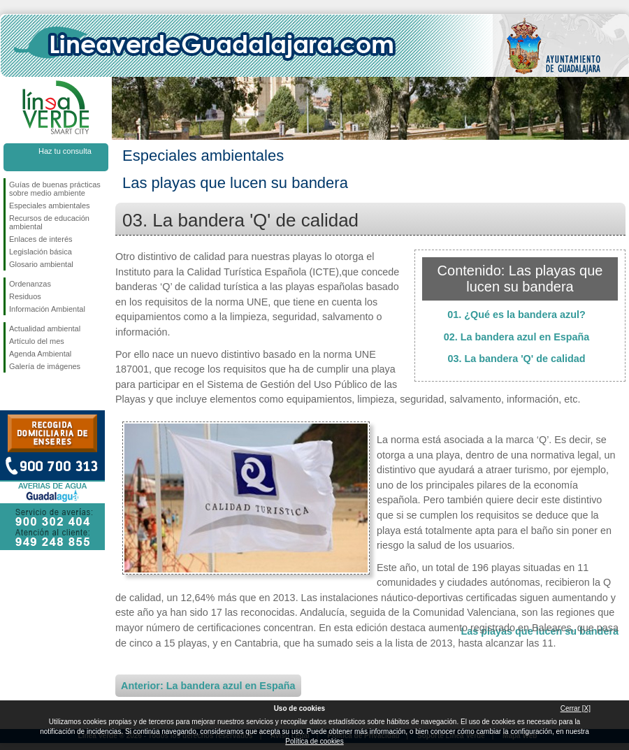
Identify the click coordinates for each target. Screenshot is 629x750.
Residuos (25, 296)
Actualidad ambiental (44, 328)
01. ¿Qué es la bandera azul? (516, 314)
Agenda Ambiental (40, 353)
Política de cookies (314, 741)
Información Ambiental (47, 309)
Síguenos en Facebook (11, 395)
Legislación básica (40, 251)
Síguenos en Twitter (35, 395)
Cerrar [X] (576, 708)
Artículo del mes (36, 341)
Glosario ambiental (41, 264)
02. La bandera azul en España (517, 336)
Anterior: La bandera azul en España (208, 685)
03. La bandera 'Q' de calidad (516, 358)
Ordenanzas (30, 284)
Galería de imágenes (44, 366)
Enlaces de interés (41, 239)
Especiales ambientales (49, 205)
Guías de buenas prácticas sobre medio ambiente (55, 188)
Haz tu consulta (65, 151)
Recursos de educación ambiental (49, 222)
